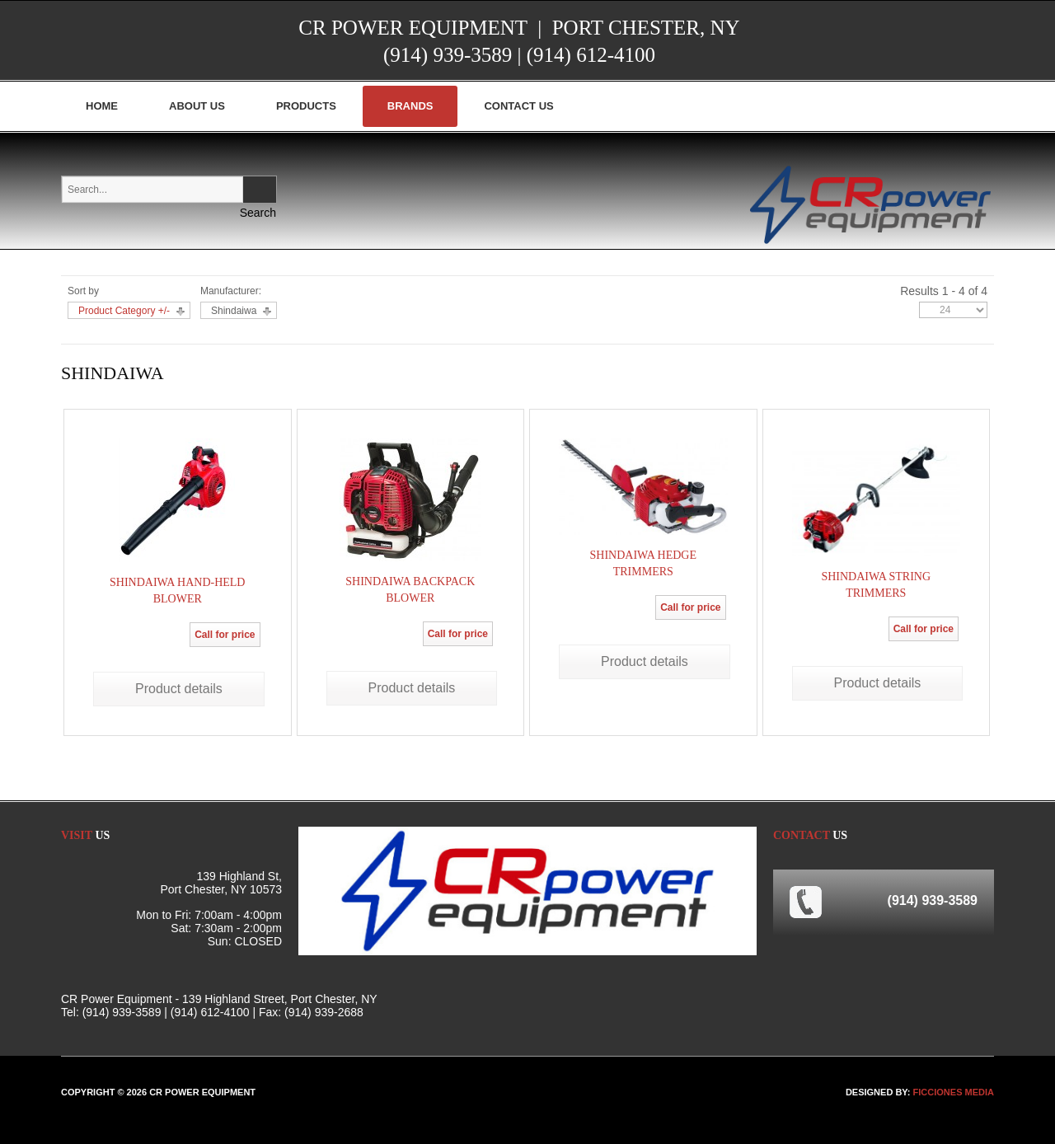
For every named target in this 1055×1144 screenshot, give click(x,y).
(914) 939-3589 (447, 55)
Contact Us (518, 106)
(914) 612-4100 (591, 55)
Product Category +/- (124, 310)
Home (102, 106)
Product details (179, 689)
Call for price (225, 634)
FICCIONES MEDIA (953, 1092)
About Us (197, 106)
